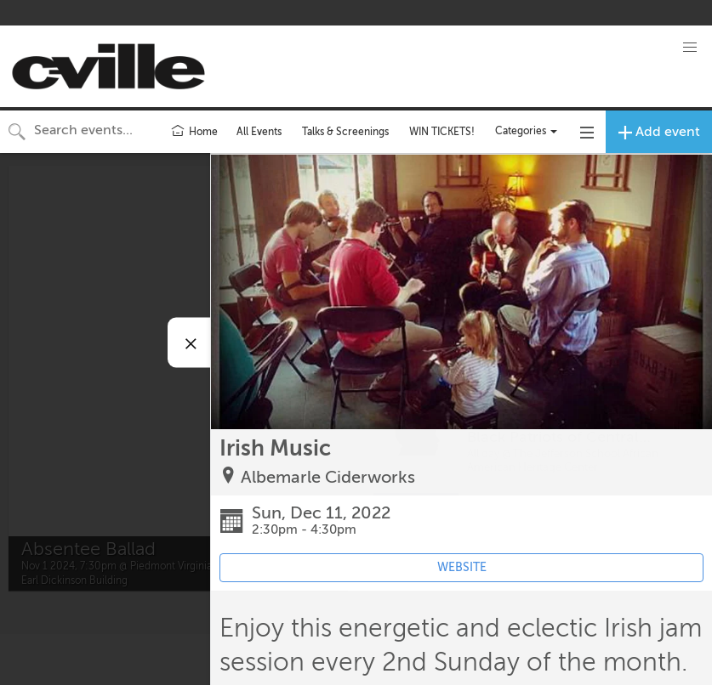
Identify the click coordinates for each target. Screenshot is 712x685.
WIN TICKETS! (442, 132)
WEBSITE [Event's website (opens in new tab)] (462, 567)
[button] (690, 47)
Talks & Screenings (345, 132)
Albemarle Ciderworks (328, 477)
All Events (259, 132)
